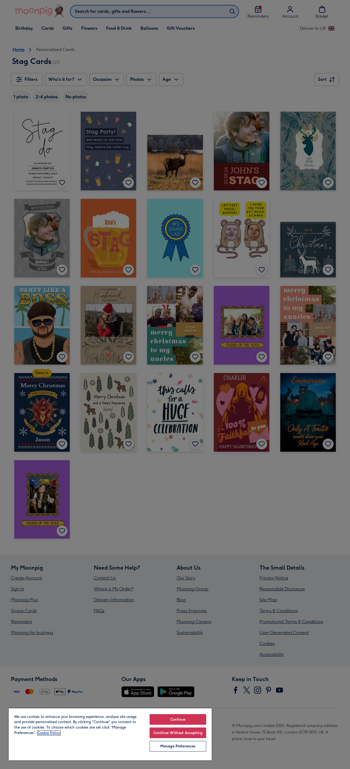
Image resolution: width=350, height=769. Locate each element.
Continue (178, 719)
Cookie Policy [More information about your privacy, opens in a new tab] (49, 733)
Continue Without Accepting (177, 733)
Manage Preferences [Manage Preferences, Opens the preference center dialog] (178, 746)
